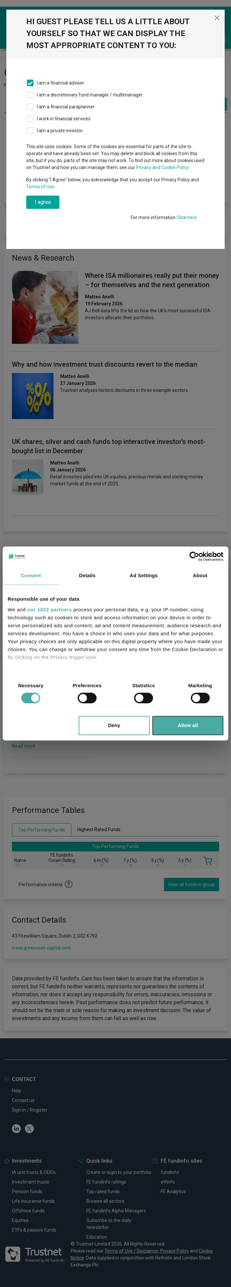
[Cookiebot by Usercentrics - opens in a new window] (194, 556)
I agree (43, 202)
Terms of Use (40, 186)
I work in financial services (64, 118)
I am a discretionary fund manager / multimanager (90, 95)
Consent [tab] (31, 575)
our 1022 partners (49, 609)
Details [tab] (87, 575)
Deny (114, 725)
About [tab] (200, 575)
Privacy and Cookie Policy (162, 167)
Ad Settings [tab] (144, 575)
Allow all (188, 725)
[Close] (217, 18)
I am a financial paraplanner (66, 106)
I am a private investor (60, 130)
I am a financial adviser (60, 83)
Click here (187, 217)
